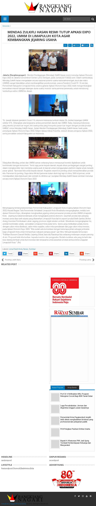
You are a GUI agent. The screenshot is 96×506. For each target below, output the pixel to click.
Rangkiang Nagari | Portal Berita (13, 504)
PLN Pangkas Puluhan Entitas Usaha (75, 429)
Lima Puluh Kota (15, 249)
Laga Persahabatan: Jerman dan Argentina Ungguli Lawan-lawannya (74, 406)
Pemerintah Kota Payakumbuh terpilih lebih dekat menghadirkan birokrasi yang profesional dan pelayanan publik (76, 419)
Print (76, 45)
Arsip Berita (72, 388)
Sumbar (32, 249)
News (25, 249)
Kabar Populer (57, 388)
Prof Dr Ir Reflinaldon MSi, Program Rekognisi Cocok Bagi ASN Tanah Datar (76, 395)
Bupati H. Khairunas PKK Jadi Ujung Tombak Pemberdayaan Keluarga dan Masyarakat (75, 443)
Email (85, 45)
